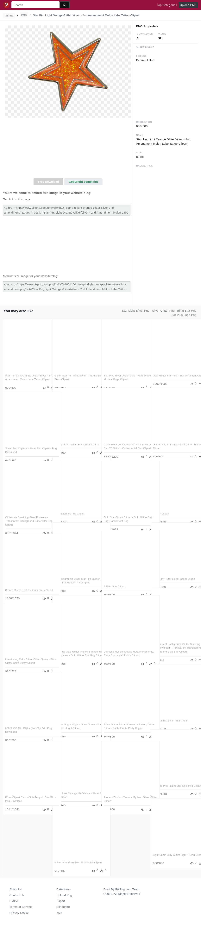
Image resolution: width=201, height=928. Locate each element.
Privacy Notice (19, 912)
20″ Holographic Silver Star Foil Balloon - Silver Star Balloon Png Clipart (73, 575)
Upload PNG (188, 5)
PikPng (9, 15)
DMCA (13, 901)
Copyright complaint (83, 181)
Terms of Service (20, 906)
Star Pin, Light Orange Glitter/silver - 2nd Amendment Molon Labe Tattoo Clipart (26, 372)
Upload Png (64, 895)
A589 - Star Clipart (114, 579)
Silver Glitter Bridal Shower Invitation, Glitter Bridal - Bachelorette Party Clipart (125, 721)
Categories (63, 889)
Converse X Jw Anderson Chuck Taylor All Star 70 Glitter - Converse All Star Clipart (124, 441)
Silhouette (63, 906)
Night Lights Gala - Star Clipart (171, 713)
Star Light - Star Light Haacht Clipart (174, 571)
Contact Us (16, 895)
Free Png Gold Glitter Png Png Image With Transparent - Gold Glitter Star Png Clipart (76, 648)
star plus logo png (183, 314)
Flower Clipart (161, 506)
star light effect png (135, 310)
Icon (59, 912)
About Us (15, 889)
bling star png (186, 310)
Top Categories (167, 5)
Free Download (48, 181)
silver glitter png (163, 310)
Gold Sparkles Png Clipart (69, 506)
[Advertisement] (68, 149)
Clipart (60, 901)
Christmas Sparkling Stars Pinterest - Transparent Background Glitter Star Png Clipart (26, 513)
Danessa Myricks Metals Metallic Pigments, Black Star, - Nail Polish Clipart (123, 648)
